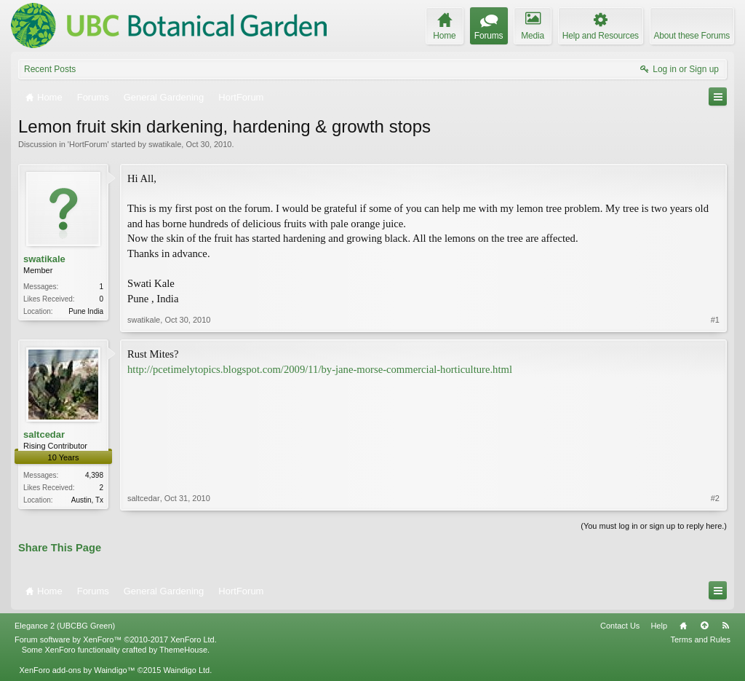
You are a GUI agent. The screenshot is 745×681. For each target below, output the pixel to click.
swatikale (164, 144)
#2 (715, 498)
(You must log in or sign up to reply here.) (654, 525)
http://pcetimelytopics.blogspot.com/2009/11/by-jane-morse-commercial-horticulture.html (319, 369)
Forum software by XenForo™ (116, 639)
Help (658, 625)
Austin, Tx (87, 500)
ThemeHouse (183, 649)
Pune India (85, 311)
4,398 (94, 475)
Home (683, 626)
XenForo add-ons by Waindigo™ (77, 670)
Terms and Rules (700, 639)
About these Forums (692, 36)
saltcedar (44, 434)
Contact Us (620, 625)
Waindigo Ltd (186, 670)
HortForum (88, 144)
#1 (715, 319)
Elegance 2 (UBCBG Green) (65, 625)
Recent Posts (50, 69)
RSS (725, 626)
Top (704, 626)
